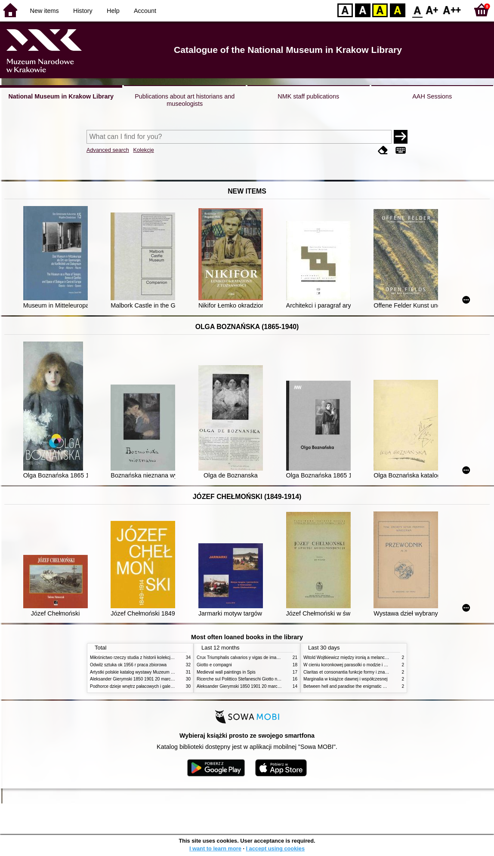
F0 (417, 9)
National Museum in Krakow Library (61, 96)
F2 (452, 9)
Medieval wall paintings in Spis (226, 672)
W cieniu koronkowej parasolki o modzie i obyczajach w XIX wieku (366, 664)
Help (113, 10)
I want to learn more (215, 848)
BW (362, 9)
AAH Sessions (432, 96)
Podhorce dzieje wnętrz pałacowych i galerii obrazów (140, 686)
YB (379, 9)
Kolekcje (143, 150)
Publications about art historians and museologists (185, 100)
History (83, 10)
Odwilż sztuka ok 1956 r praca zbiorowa (128, 664)
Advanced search (107, 150)
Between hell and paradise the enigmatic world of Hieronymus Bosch (369, 686)
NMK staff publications (308, 96)
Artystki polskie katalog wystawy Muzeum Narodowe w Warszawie (153, 672)
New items (44, 10)
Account (145, 10)
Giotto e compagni (214, 664)
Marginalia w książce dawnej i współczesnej (345, 679)
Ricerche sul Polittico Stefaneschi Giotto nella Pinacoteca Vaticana (260, 679)
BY (397, 9)
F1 (432, 9)
